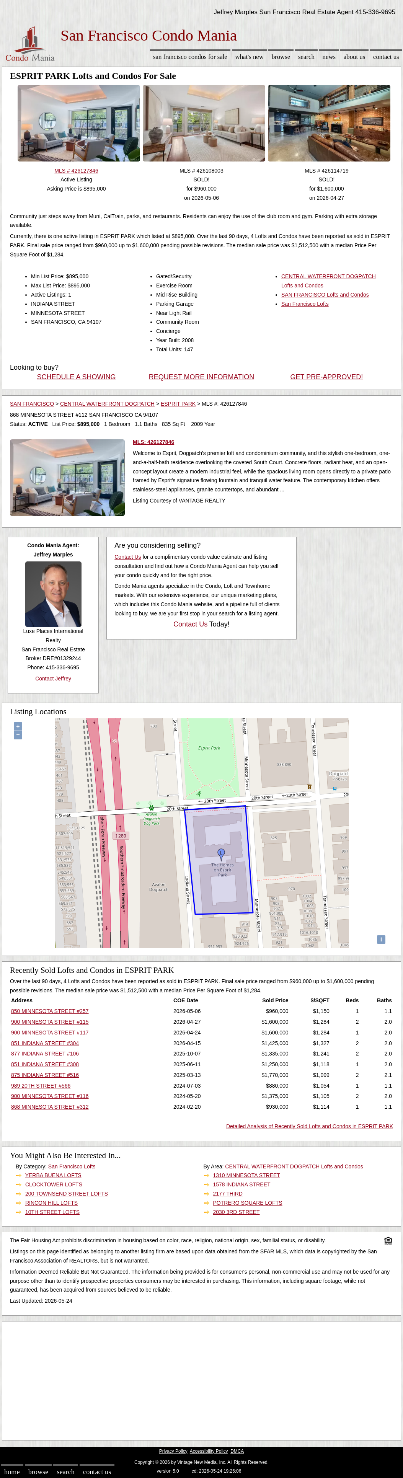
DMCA (237, 1451)
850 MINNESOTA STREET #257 (50, 1011)
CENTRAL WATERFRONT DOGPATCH (107, 404)
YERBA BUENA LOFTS (53, 1175)
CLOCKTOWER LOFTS (53, 1184)
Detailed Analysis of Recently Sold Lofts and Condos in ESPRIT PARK (309, 1126)
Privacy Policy (173, 1451)
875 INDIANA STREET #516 (45, 1075)
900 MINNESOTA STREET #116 (50, 1096)
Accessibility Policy (209, 1451)
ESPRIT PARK (178, 404)
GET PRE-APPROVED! (326, 377)
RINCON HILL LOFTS (51, 1203)
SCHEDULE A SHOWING (76, 377)
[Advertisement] (201, 1378)
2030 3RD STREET (236, 1212)
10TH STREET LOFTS (52, 1212)
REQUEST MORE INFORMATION (201, 377)
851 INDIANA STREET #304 (45, 1043)
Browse (281, 56)
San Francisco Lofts (305, 304)
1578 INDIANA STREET (241, 1184)
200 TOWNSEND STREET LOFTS (66, 1194)
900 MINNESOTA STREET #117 (50, 1032)
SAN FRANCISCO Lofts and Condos (325, 295)
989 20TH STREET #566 (40, 1086)
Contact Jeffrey (53, 678)
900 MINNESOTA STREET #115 (50, 1022)
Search (306, 56)
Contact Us (386, 56)
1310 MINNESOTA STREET (246, 1175)
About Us (354, 56)
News (329, 56)
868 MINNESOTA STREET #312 (50, 1107)
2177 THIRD (228, 1194)
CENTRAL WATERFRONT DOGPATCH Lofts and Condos (294, 1166)
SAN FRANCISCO (32, 404)
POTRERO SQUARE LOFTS (247, 1203)
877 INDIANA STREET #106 (45, 1054)
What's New (249, 56)
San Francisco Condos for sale (190, 56)
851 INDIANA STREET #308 (45, 1064)
